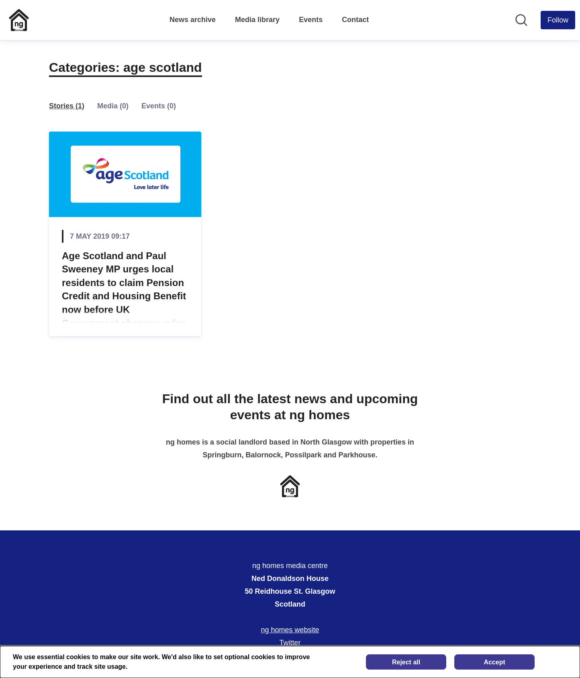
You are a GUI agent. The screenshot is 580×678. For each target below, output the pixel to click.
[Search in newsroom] (521, 20)
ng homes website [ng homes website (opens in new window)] (290, 630)
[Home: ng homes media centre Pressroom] (19, 20)
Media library (257, 20)
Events (311, 20)
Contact (355, 20)
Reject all (406, 662)
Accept (494, 662)
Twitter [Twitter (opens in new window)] (289, 643)
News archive (193, 20)
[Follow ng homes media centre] (558, 20)
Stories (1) (66, 106)
